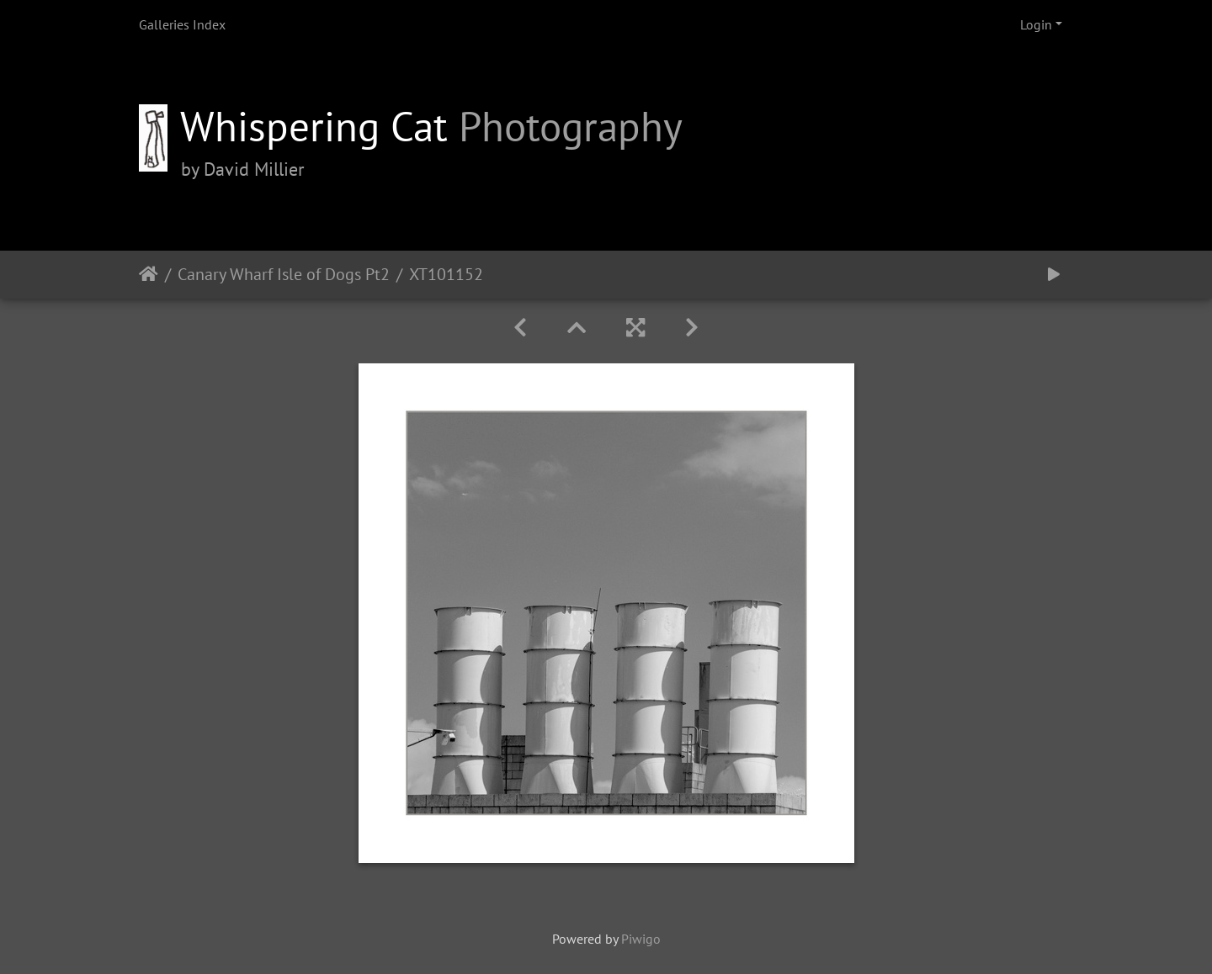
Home (148, 274)
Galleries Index (182, 24)
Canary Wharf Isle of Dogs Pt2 (284, 274)
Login (1036, 24)
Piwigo (641, 938)
